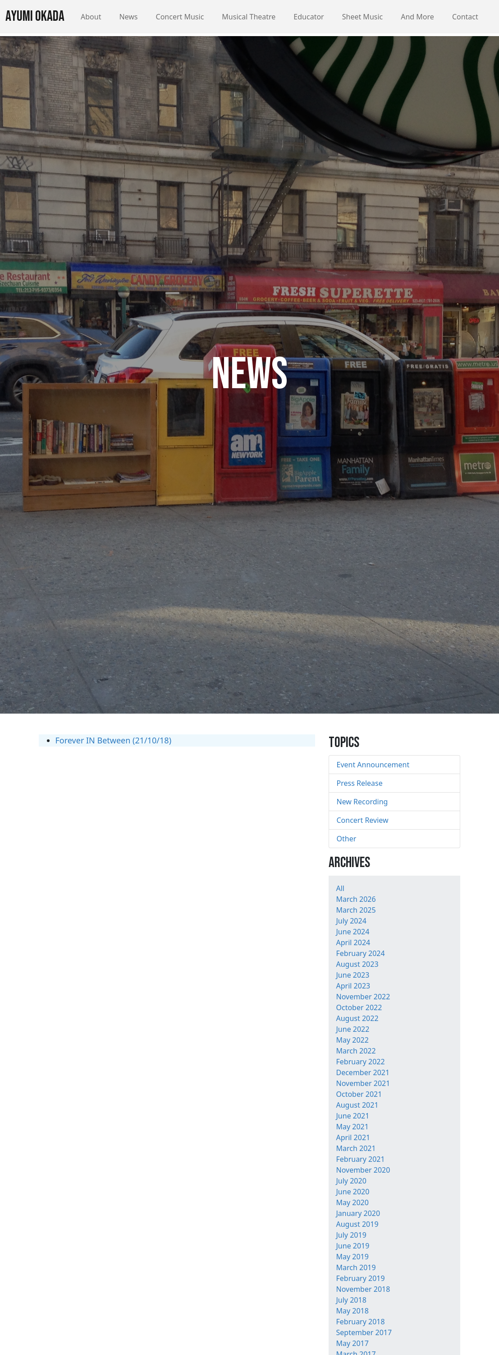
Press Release (359, 783)
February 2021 (360, 1159)
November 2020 (363, 1170)
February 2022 (360, 1062)
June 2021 (352, 1116)
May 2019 (352, 1257)
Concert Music (180, 17)
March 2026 (355, 899)
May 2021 (352, 1127)
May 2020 (352, 1202)
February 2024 (360, 953)
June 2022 (352, 1029)
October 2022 (359, 1007)
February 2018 (360, 1322)
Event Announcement (372, 765)
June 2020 (352, 1192)
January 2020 (358, 1213)
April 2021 (353, 1137)
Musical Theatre (248, 17)
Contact (465, 17)
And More (417, 17)
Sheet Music (362, 17)
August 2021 (357, 1105)
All (340, 888)
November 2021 (363, 1083)
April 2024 (353, 942)
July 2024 (351, 921)
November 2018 (363, 1289)
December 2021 (362, 1072)
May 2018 (352, 1311)
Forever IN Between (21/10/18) (113, 740)
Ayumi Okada (34, 16)
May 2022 (352, 1040)
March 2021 (355, 1148)
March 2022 (355, 1051)
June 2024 (352, 932)
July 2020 (351, 1181)
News (128, 17)
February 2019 (360, 1278)
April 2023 (353, 986)
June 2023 (352, 975)
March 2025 (355, 910)
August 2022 (357, 1018)
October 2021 (359, 1094)
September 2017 (364, 1332)
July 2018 (351, 1300)
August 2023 (357, 964)
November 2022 (363, 997)
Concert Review (362, 820)
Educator (308, 17)
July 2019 (351, 1235)
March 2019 (355, 1267)
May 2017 (352, 1343)
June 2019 (352, 1246)
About (91, 17)
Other (346, 839)
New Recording (362, 802)
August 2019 (357, 1224)
